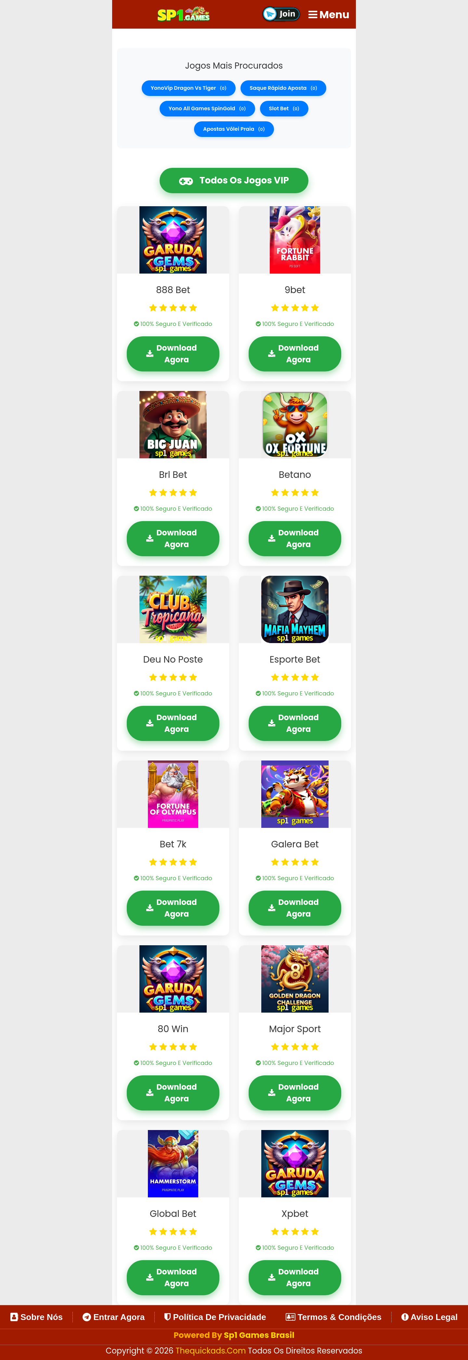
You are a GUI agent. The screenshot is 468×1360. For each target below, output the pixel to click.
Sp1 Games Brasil (259, 1335)
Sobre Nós (36, 1317)
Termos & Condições (334, 1317)
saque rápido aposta (283, 88)
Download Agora (171, 354)
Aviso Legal (429, 1317)
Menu (328, 14)
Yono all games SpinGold (207, 108)
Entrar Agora (114, 1317)
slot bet (284, 108)
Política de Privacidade (215, 1317)
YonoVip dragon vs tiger (189, 88)
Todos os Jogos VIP (234, 180)
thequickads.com (212, 1350)
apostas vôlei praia (234, 129)
